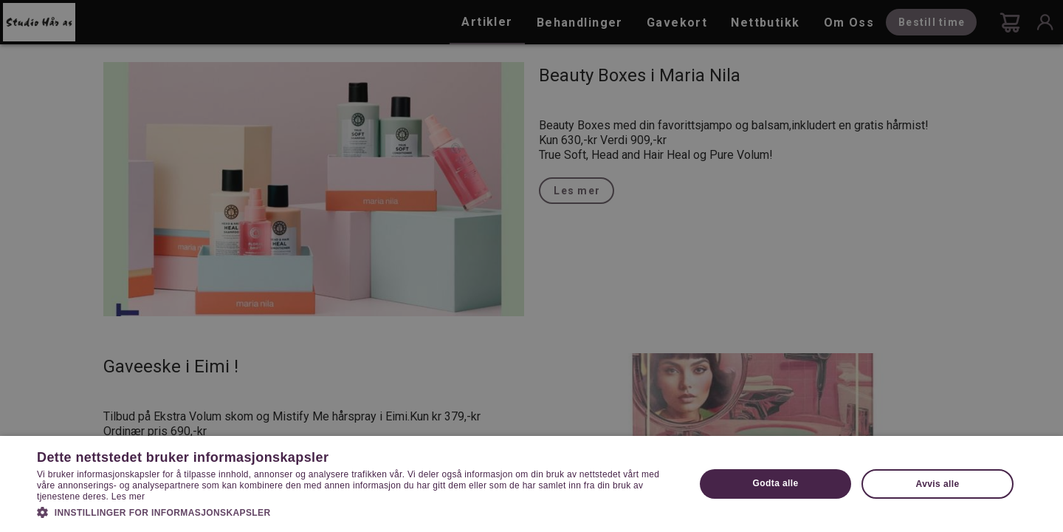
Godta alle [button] (776, 483)
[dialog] (531, 266)
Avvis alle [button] (938, 484)
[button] (356, 511)
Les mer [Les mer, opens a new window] (128, 496)
